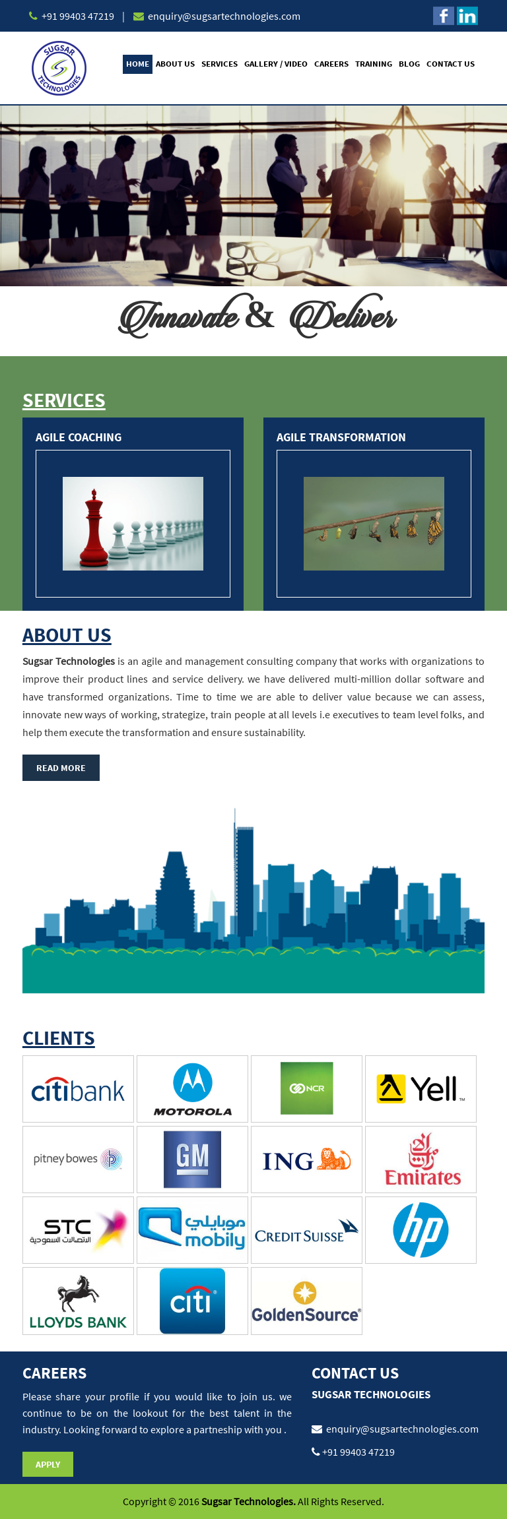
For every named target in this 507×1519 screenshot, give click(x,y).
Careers (331, 63)
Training (373, 63)
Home (137, 63)
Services (219, 63)
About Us (175, 63)
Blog (409, 63)
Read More (61, 768)
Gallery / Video (276, 63)
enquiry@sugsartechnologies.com (223, 15)
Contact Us (450, 63)
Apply (48, 1464)
